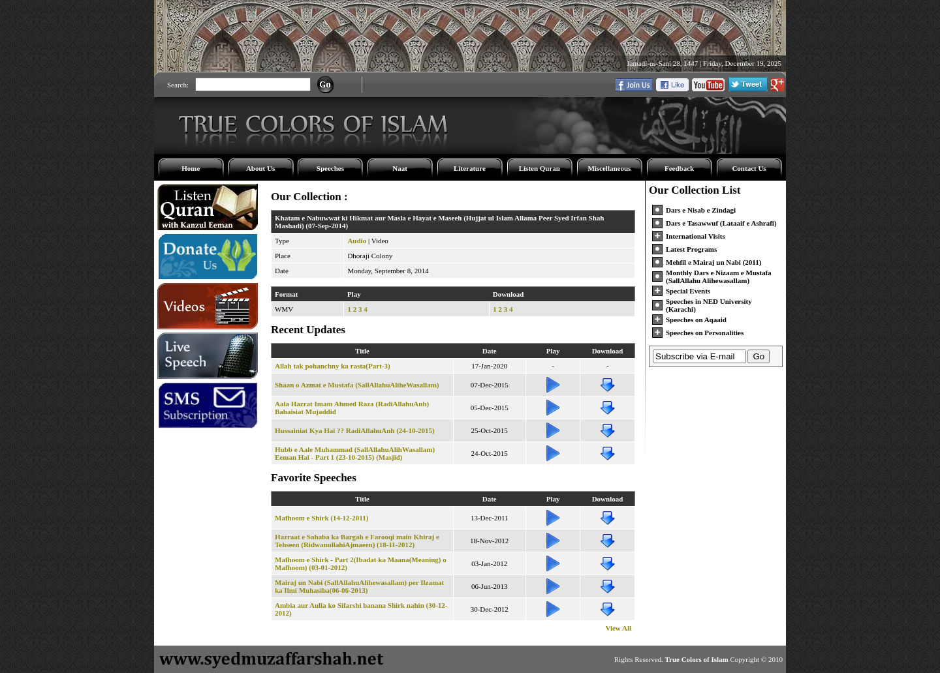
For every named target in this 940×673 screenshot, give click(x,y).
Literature (470, 168)
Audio (356, 241)
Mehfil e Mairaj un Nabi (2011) (713, 262)
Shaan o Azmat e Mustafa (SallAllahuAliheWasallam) (357, 385)
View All (618, 628)
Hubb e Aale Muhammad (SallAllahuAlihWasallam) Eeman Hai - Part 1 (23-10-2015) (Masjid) (355, 453)
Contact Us (749, 168)
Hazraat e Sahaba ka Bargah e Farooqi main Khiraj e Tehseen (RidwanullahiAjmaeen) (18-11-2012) (357, 540)
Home (190, 168)
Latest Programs (691, 249)
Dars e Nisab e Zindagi (701, 210)
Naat (399, 168)
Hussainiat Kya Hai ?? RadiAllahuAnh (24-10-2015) (355, 430)
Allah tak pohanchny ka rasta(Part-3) (332, 366)
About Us (260, 168)
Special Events (688, 291)
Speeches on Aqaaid (696, 319)
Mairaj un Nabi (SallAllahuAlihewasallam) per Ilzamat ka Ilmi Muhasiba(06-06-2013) (359, 586)
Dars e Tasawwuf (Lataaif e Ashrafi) (721, 223)
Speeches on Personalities (705, 332)
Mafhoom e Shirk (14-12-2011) (321, 518)
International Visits (695, 236)
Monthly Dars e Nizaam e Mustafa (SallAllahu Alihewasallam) (719, 276)
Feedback (679, 168)
